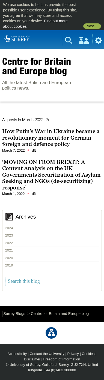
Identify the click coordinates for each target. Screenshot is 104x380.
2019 (9, 265)
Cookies (88, 354)
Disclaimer (32, 359)
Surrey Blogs (14, 313)
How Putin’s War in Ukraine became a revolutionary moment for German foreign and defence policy (51, 137)
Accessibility (17, 354)
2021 (9, 250)
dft (34, 150)
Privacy (73, 354)
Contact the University (47, 354)
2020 (9, 258)
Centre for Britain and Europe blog (36, 66)
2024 (9, 228)
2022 (9, 243)
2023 (9, 235)
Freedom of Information (61, 359)
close (90, 26)
